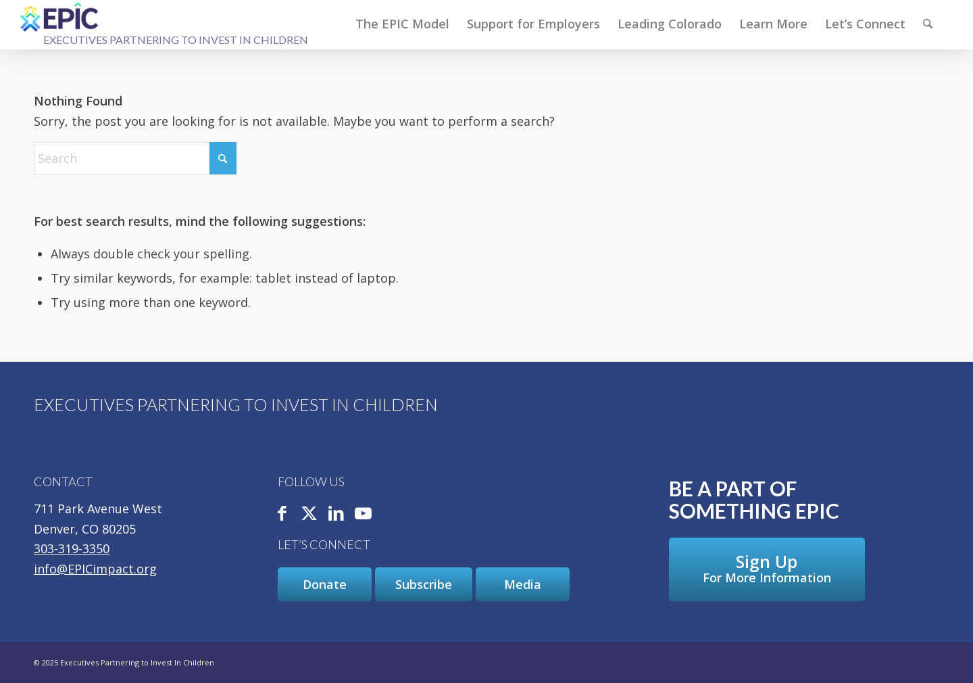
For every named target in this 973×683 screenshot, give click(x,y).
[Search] (927, 24)
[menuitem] (402, 24)
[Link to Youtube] (363, 514)
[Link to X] (309, 514)
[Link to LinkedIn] (336, 514)
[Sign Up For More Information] (767, 569)
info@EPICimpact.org (95, 569)
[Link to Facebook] (282, 514)
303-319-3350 (71, 548)
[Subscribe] (423, 584)
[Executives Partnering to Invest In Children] (60, 17)
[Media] (523, 584)
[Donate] (325, 584)
